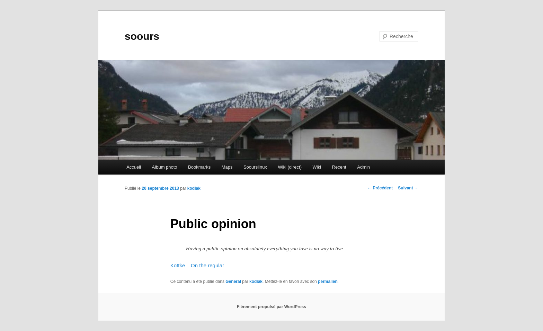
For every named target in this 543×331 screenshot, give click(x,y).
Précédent (380, 188)
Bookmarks (199, 167)
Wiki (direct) (290, 167)
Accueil (133, 167)
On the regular (207, 265)
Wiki (316, 167)
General (233, 281)
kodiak (194, 188)
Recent (339, 167)
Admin (363, 167)
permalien (328, 281)
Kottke (177, 265)
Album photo (164, 167)
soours (142, 36)
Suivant (408, 188)
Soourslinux (255, 167)
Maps (227, 167)
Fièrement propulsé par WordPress (271, 306)
